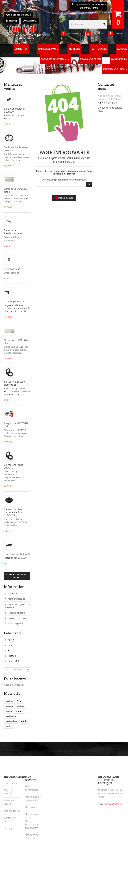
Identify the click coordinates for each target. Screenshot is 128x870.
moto (8, 726)
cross (9, 711)
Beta (9, 645)
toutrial (9, 701)
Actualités (30, 20)
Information (14, 587)
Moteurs (74, 48)
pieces (9, 706)
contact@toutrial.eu (113, 804)
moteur (20, 706)
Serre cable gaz (12, 269)
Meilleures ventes (13, 86)
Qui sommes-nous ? (18, 14)
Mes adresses (32, 814)
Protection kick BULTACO (17, 554)
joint (23, 721)
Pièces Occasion (90, 58)
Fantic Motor (14, 661)
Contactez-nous (74, 34)
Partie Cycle (99, 48)
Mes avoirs (30, 807)
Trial (19, 701)
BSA (9, 650)
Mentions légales (16, 598)
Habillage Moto (48, 48)
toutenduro (11, 721)
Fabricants (13, 633)
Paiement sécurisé (17, 618)
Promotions (10, 783)
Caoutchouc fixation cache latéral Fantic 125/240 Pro (14, 512)
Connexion (119, 34)
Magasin (11, 20)
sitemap (8, 828)
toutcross (11, 716)
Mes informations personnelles (32, 824)
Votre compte (97, 34)
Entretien (21, 48)
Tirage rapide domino (15, 301)
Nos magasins (15, 623)
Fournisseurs (15, 679)
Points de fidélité (16, 613)
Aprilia (10, 640)
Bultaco (11, 656)
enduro (19, 711)
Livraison (12, 593)
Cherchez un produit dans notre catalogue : (64, 179)
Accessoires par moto (55, 58)
